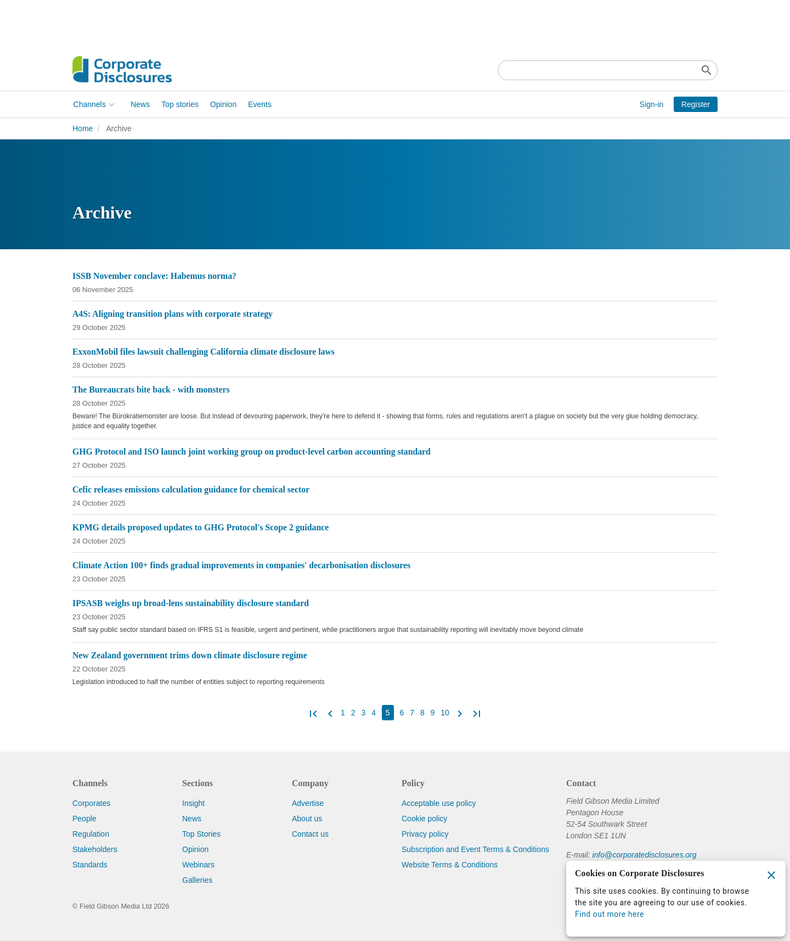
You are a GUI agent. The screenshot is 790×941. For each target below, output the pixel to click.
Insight (193, 803)
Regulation (90, 834)
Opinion (222, 104)
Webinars (198, 864)
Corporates (91, 803)
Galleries (197, 880)
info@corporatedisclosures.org (644, 854)
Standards (90, 864)
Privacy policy (425, 834)
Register (695, 104)
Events (259, 104)
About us (307, 818)
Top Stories (201, 834)
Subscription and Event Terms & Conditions (475, 849)
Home (82, 128)
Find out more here (609, 914)
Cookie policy (424, 818)
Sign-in (652, 104)
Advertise (308, 803)
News (139, 104)
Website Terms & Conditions (450, 864)
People (84, 818)
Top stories (179, 104)
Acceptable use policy (439, 803)
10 (445, 712)
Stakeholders (94, 849)
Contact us (310, 834)
